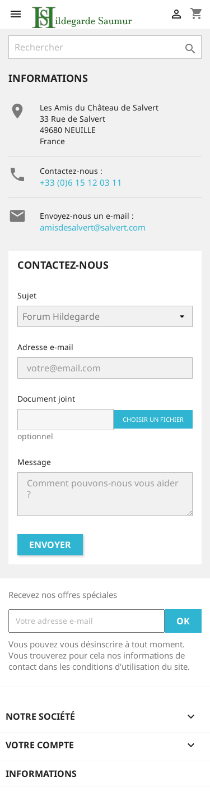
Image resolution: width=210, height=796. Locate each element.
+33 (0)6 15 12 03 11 (81, 182)
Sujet (26, 295)
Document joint (46, 398)
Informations (41, 773)
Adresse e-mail (45, 347)
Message (34, 462)
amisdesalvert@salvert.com (93, 227)
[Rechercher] (105, 47)
